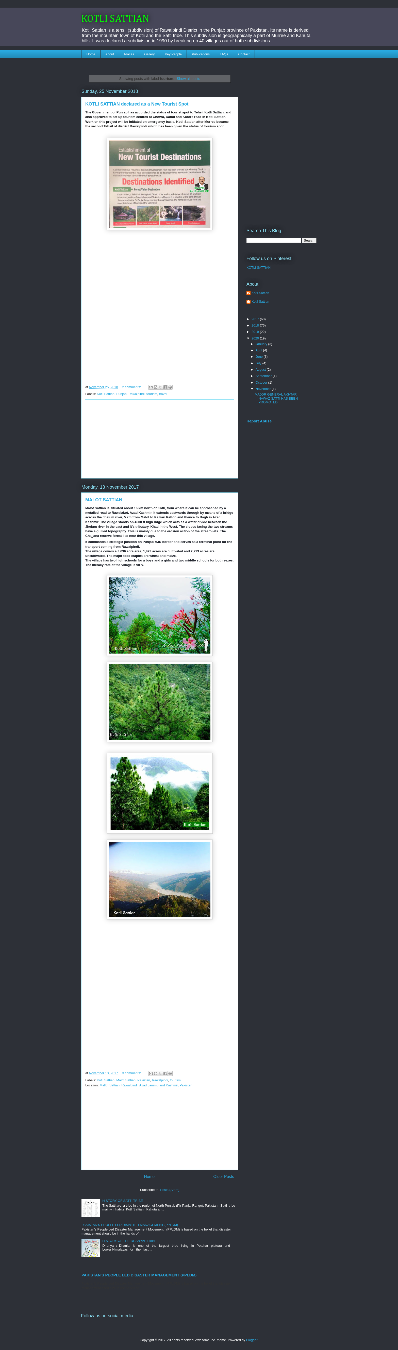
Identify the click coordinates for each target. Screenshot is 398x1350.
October (262, 382)
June (260, 356)
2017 (256, 319)
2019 (256, 332)
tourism (151, 394)
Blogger (251, 1340)
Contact (244, 54)
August (261, 369)
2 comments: (132, 387)
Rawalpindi (136, 394)
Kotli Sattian (105, 394)
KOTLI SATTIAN (115, 19)
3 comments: (132, 1073)
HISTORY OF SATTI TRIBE (122, 1201)
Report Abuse (259, 421)
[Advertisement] (159, 438)
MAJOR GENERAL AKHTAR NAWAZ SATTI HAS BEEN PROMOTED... (276, 398)
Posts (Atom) (169, 1190)
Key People (173, 54)
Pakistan (143, 1080)
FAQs (224, 54)
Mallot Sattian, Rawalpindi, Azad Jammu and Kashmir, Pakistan (146, 1085)
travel (163, 394)
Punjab (121, 394)
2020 (256, 338)
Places (129, 54)
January (262, 344)
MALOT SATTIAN (103, 499)
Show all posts (188, 79)
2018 (256, 325)
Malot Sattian (126, 1080)
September (264, 376)
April (259, 350)
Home (91, 54)
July (259, 363)
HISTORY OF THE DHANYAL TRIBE (129, 1241)
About (109, 54)
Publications (201, 54)
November (264, 389)
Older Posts (223, 1176)
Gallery (149, 54)
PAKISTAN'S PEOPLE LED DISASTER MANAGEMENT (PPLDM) (129, 1225)
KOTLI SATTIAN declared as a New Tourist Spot (136, 104)
